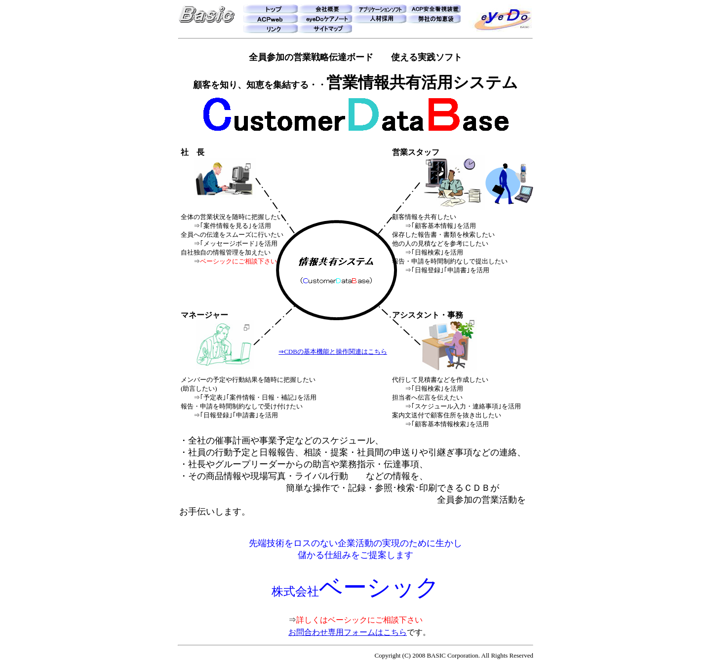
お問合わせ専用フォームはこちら (347, 632)
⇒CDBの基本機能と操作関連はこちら (332, 351)
